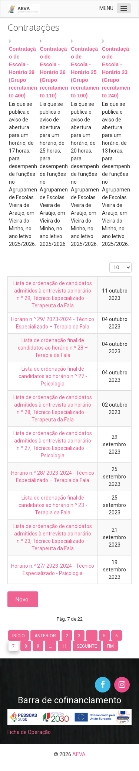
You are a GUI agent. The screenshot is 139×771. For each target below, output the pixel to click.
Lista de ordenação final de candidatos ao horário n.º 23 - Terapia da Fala (53, 505)
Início (18, 635)
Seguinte (87, 646)
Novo (23, 599)
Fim (110, 646)
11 (64, 646)
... (91, 635)
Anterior (45, 635)
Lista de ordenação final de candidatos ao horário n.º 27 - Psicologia (53, 376)
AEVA (79, 754)
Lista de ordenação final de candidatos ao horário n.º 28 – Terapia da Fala (53, 347)
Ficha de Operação (29, 732)
